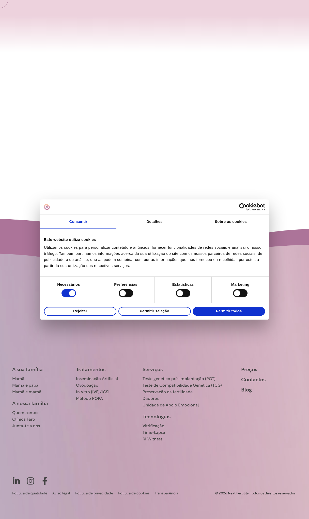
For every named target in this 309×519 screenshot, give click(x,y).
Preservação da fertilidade (168, 392)
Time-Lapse (154, 433)
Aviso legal (61, 493)
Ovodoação (87, 385)
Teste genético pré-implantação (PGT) (179, 379)
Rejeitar (80, 311)
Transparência (166, 493)
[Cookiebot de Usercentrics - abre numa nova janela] (243, 207)
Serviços (153, 369)
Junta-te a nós (26, 426)
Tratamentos (90, 369)
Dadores (151, 399)
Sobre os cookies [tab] (231, 221)
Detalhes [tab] (154, 221)
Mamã (18, 379)
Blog (246, 389)
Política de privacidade (94, 493)
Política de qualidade (29, 493)
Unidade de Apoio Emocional (171, 405)
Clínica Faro (23, 419)
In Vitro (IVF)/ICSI (93, 392)
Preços (249, 369)
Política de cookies (134, 493)
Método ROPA (89, 399)
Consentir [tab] (78, 221)
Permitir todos (229, 311)
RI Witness (152, 439)
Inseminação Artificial (97, 379)
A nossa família (30, 403)
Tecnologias (157, 416)
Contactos (253, 379)
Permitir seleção (154, 311)
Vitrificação (153, 426)
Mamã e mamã (26, 392)
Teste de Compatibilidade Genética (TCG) (182, 385)
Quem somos (25, 413)
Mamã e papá (25, 385)
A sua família (27, 369)
